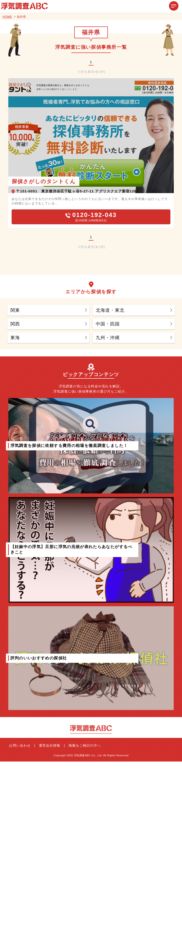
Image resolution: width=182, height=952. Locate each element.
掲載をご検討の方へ (84, 745)
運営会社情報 (49, 745)
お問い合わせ (20, 745)
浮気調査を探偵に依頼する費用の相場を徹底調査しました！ (69, 445)
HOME (7, 16)
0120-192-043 (94, 215)
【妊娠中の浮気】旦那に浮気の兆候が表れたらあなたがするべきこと (71, 549)
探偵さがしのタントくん (44, 181)
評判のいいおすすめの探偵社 (38, 658)
